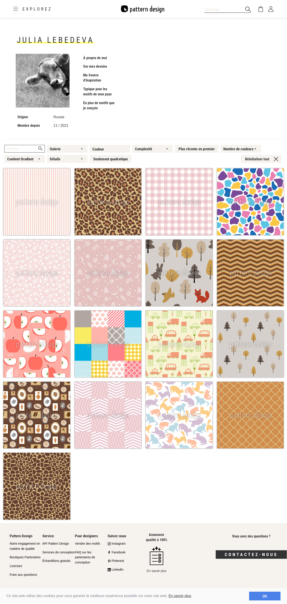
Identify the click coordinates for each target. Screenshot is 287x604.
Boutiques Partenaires (25, 557)
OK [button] (264, 596)
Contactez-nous (251, 554)
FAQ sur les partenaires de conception (85, 557)
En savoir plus (180, 596)
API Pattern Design (55, 543)
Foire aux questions (23, 574)
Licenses (16, 566)
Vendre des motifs (87, 543)
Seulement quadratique (110, 159)
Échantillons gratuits (56, 561)
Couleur (98, 149)
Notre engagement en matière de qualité (25, 546)
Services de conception (58, 552)
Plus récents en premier (196, 149)
